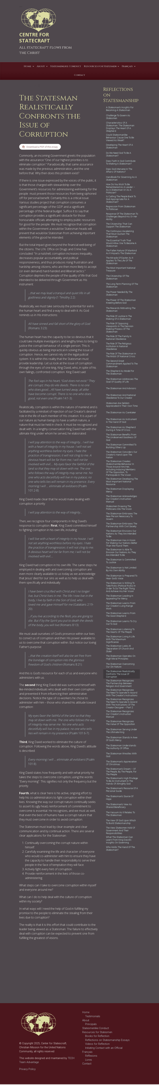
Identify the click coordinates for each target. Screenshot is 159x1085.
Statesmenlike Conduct (95, 1029)
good (29, 966)
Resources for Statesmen (97, 1032)
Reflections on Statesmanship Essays (107, 1040)
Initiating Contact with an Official (103, 1048)
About (85, 1021)
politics (34, 969)
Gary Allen (58, 86)
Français (87, 1052)
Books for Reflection (97, 1036)
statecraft (44, 969)
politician (24, 969)
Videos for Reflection (97, 1044)
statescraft (24, 973)
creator (46, 962)
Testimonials (92, 1017)
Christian (24, 962)
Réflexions (91, 1056)
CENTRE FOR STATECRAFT (34, 37)
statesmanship (27, 976)
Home (85, 1013)
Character (48, 959)
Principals (91, 1025)
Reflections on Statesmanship (29, 957)
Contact (86, 1064)
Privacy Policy (27, 1069)
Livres (88, 1060)
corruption (35, 962)
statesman (36, 973)
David (22, 966)
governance (39, 966)
